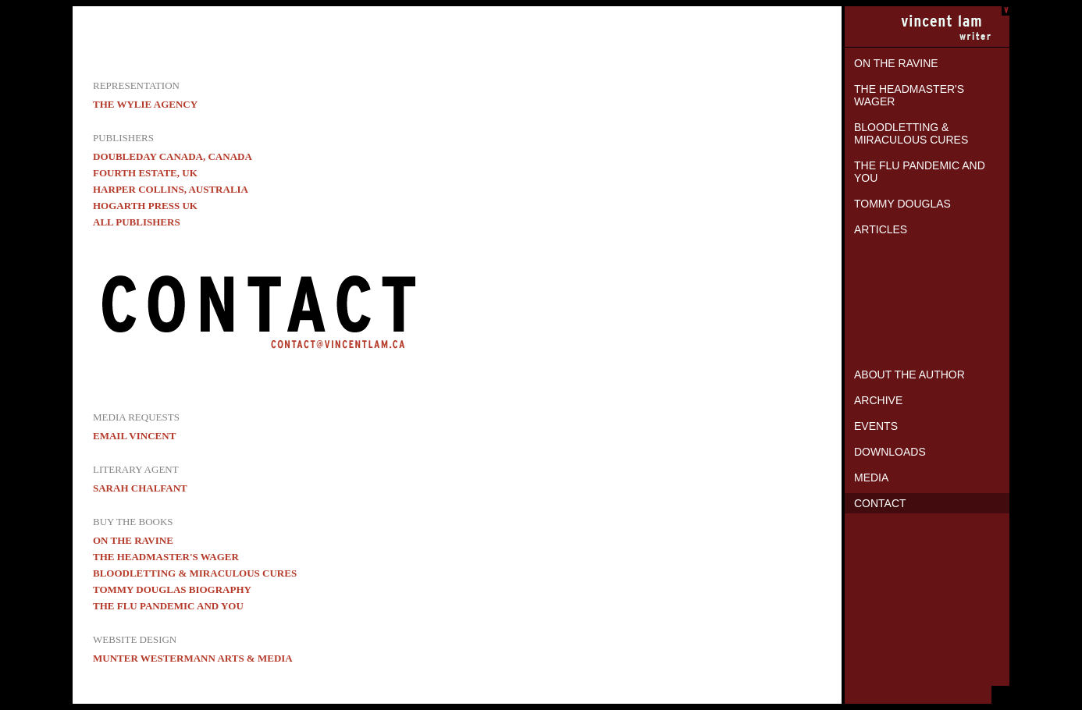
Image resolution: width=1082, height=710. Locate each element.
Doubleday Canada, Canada (172, 156)
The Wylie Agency (145, 104)
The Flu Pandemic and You (919, 171)
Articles (880, 229)
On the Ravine (896, 63)
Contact (880, 503)
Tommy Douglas (902, 203)
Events (876, 426)
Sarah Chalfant (140, 488)
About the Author (909, 374)
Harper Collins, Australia (170, 189)
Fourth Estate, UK (145, 173)
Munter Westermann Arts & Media (193, 658)
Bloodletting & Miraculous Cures (911, 133)
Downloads (890, 452)
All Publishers (136, 222)
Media (871, 477)
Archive (878, 400)
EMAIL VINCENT (134, 436)
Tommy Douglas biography (172, 589)
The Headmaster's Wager (909, 95)
